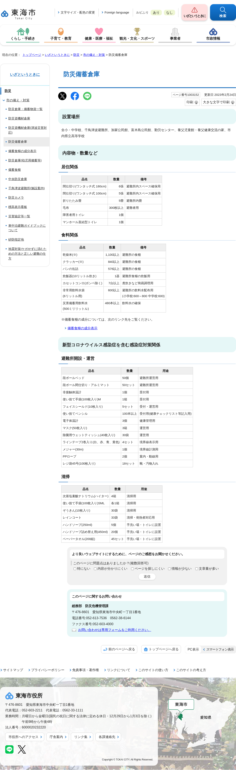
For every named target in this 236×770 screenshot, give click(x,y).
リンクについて (118, 670)
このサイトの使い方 (153, 670)
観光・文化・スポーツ (137, 39)
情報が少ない (182, 569)
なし (169, 12)
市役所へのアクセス (23, 737)
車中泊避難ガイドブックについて (27, 228)
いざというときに (194, 16)
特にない (83, 569)
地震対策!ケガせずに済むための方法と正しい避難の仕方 (27, 253)
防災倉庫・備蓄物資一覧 (25, 109)
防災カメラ (16, 197)
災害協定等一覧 (19, 216)
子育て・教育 (61, 39)
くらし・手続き (23, 39)
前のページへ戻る (121, 649)
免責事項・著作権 (85, 670)
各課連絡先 (107, 737)
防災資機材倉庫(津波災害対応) (27, 130)
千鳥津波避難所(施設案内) (26, 188)
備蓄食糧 (14, 170)
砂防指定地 (16, 239)
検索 (223, 16)
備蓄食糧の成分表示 (82, 328)
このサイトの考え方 (191, 670)
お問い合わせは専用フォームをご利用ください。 (114, 630)
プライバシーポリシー (47, 670)
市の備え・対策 (94, 55)
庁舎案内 (56, 737)
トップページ (31, 55)
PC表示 (193, 649)
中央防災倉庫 (17, 179)
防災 (76, 55)
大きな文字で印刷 (216, 102)
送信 (147, 576)
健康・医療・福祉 (99, 39)
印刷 (190, 102)
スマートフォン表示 (220, 649)
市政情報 (213, 39)
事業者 (175, 39)
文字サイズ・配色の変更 (78, 12)
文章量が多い (209, 569)
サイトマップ (13, 670)
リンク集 (80, 737)
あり (156, 12)
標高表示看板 (17, 207)
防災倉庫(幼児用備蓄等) (25, 160)
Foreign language (116, 12)
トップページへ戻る (164, 649)
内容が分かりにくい (112, 569)
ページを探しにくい (150, 569)
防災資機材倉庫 (19, 118)
